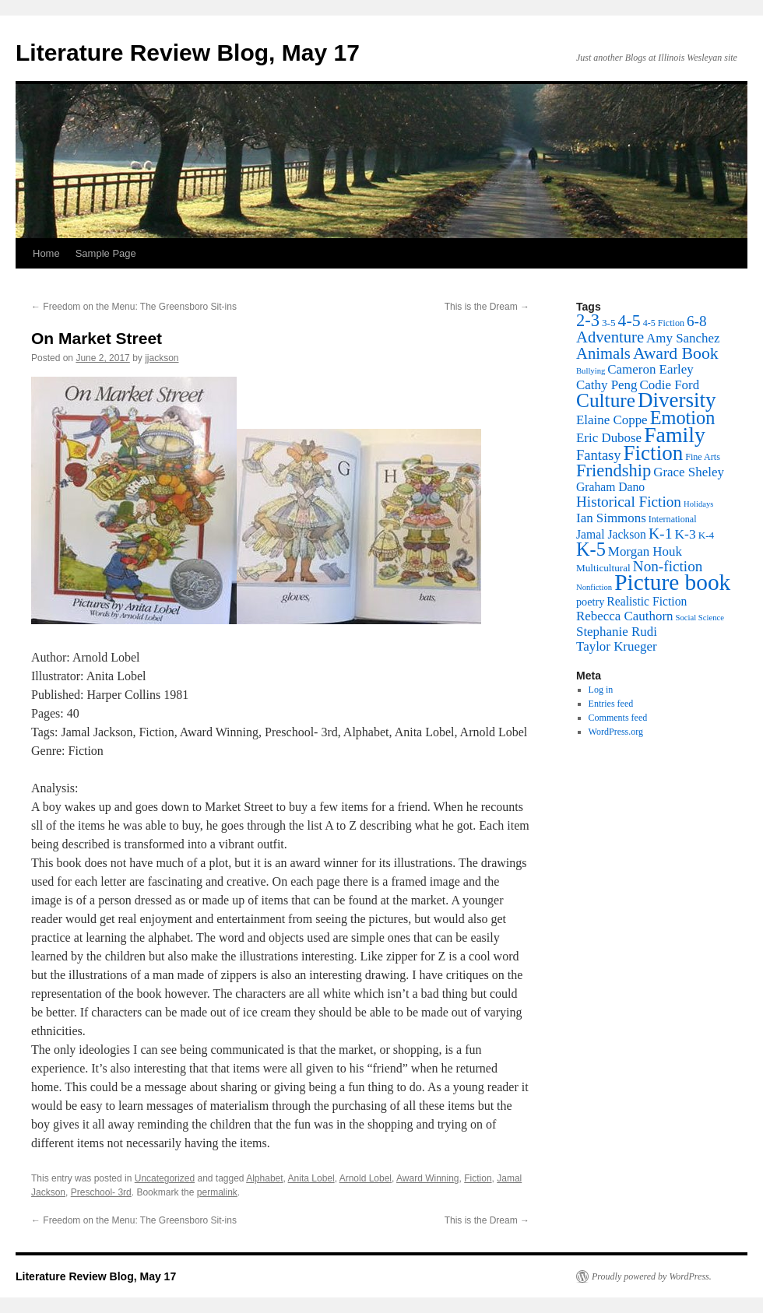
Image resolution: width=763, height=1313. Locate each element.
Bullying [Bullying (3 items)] (590, 371)
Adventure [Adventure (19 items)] (610, 337)
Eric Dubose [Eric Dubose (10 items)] (609, 437)
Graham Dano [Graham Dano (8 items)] (610, 486)
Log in (601, 689)
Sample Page (106, 253)
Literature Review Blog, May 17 (188, 52)
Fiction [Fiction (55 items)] (654, 453)
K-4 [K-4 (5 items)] (706, 535)
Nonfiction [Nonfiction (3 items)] (594, 587)
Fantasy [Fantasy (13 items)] (598, 455)
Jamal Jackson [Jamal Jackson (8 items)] (611, 534)
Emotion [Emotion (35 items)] (683, 417)
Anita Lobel (311, 1178)
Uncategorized (165, 1178)
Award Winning (427, 1178)
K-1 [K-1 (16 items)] (661, 533)
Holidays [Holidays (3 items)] (698, 504)
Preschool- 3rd (101, 1192)
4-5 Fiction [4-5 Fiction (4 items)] (663, 323)
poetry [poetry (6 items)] (590, 601)
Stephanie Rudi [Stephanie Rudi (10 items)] (616, 631)
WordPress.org (616, 731)
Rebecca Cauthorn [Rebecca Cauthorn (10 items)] (624, 616)
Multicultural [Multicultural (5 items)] (603, 568)
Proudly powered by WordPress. (652, 1276)
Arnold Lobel (365, 1178)
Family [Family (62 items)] (674, 435)
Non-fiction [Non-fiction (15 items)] (668, 566)
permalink (217, 1192)
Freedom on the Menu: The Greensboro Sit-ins (134, 306)
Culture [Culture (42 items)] (605, 400)
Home (46, 253)
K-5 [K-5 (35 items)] (591, 549)
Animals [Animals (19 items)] (603, 353)
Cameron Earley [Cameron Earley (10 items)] (650, 369)
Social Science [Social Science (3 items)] (700, 617)
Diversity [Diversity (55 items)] (677, 400)
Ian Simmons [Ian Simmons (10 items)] (611, 518)
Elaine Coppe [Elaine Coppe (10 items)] (612, 420)
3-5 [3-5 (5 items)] (609, 322)
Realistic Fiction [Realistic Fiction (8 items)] (647, 601)
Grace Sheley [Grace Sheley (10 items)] (688, 472)
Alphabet (264, 1178)
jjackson (161, 358)
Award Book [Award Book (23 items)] (676, 353)
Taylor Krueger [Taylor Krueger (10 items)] (616, 646)
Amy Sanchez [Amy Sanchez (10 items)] (682, 338)
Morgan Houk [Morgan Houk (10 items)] (645, 551)
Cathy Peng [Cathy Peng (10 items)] (607, 384)
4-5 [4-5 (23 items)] (629, 320)
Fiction (477, 1178)
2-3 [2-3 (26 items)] (588, 320)
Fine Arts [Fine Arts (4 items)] (702, 456)
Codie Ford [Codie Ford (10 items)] (670, 384)
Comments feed (618, 717)
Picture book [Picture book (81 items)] (672, 582)
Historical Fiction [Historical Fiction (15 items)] (628, 501)
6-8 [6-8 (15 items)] (697, 321)
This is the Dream (487, 306)
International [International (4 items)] (673, 519)
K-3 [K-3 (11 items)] (684, 534)
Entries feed (611, 703)
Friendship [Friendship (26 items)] (613, 470)
